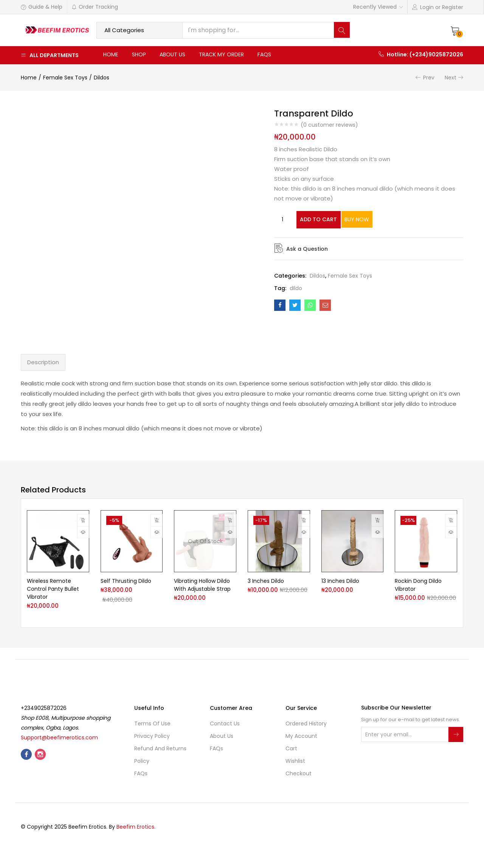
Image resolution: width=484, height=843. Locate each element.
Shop (139, 54)
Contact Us (225, 723)
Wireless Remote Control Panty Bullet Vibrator (53, 589)
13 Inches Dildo (340, 581)
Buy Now (385, 219)
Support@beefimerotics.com (59, 737)
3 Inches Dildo (266, 581)
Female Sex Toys (65, 77)
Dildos (101, 77)
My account (301, 736)
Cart (291, 748)
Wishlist (295, 761)
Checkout (298, 773)
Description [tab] (43, 362)
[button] (455, 30)
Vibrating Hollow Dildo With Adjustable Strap (202, 585)
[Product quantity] (282, 219)
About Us (172, 54)
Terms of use (152, 723)
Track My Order (221, 54)
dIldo (296, 287)
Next (450, 77)
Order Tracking (94, 7)
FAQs (264, 54)
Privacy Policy (152, 736)
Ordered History (306, 723)
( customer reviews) (329, 124)
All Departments (50, 55)
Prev (428, 77)
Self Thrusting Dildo (126, 581)
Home (110, 54)
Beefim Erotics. (135, 827)
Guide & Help (41, 7)
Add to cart (326, 219)
